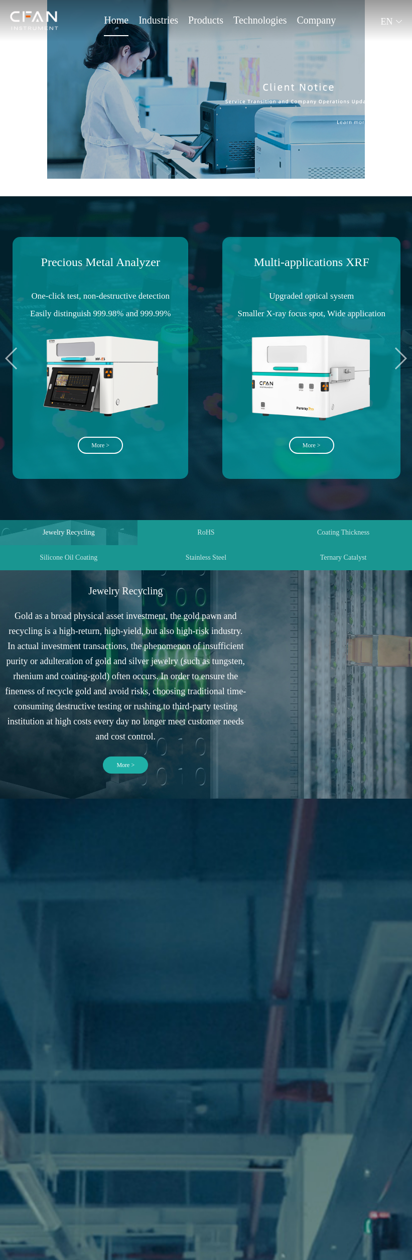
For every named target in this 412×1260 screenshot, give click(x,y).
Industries (158, 20)
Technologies (260, 20)
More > (125, 765)
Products (205, 20)
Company (316, 20)
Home (116, 20)
